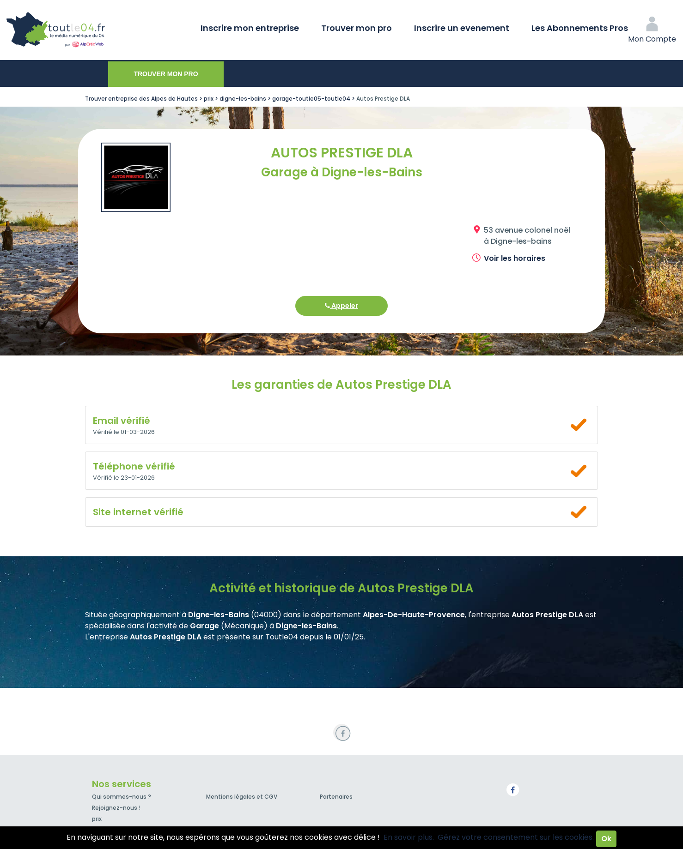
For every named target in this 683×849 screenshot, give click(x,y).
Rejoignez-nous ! (116, 808)
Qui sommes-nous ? (121, 797)
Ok (606, 838)
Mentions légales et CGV (241, 797)
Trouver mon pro (356, 28)
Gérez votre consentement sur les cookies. (516, 837)
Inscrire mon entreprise (250, 28)
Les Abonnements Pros (579, 28)
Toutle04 (92, 30)
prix (97, 819)
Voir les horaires (514, 258)
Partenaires (336, 797)
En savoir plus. (409, 837)
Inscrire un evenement (461, 28)
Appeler (341, 305)
